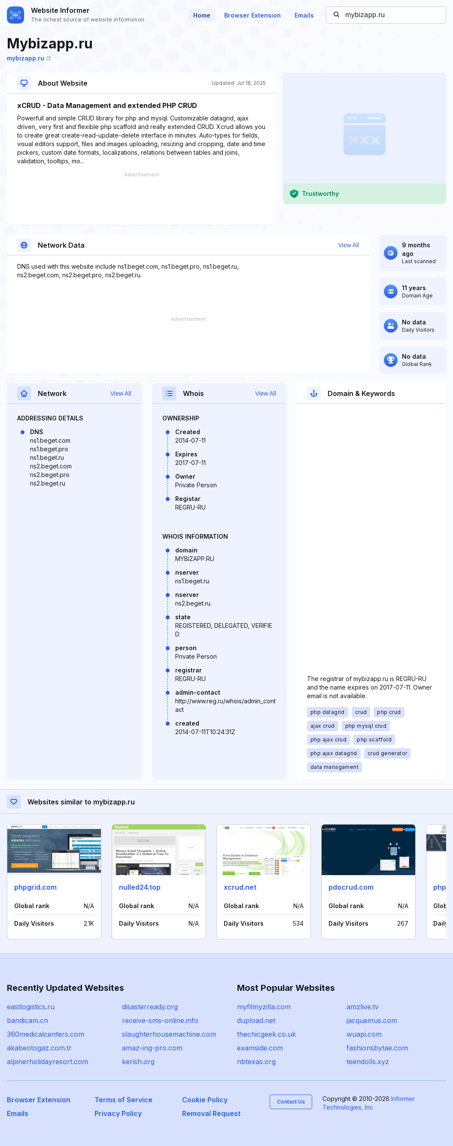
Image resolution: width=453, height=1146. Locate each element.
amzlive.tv (363, 1006)
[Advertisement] (141, 198)
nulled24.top (140, 887)
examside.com (260, 1048)
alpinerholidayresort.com (47, 1061)
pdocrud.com (351, 887)
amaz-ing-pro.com (152, 1048)
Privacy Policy (118, 1113)
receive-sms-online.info (160, 1020)
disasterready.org (150, 1006)
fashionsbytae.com (377, 1048)
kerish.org (138, 1061)
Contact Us (291, 1101)
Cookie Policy (205, 1099)
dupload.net (256, 1020)
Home (201, 15)
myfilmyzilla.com (264, 1006)
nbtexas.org (256, 1061)
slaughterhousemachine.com (169, 1034)
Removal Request (211, 1113)
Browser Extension (252, 15)
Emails (304, 15)
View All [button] (348, 245)
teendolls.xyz (368, 1061)
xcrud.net (240, 887)
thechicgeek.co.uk (266, 1034)
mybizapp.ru (29, 58)
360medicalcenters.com (45, 1034)
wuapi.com (364, 1034)
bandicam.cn (27, 1020)
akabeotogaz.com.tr (39, 1048)
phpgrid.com (35, 887)
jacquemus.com (372, 1020)
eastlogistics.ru (31, 1006)
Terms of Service (123, 1099)
